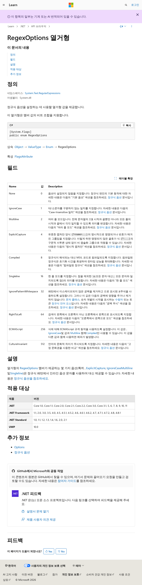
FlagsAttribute (24, 156)
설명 (12, 64)
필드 (12, 59)
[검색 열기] (126, 5)
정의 (12, 54)
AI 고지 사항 (10, 574)
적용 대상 (15, 69)
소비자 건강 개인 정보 (99, 574)
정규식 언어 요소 (61, 303)
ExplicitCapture (95, 368)
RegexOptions (29, 368)
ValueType (34, 147)
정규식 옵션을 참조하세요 (31, 378)
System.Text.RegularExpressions (42, 93)
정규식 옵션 (115, 197)
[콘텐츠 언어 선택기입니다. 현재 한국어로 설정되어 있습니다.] (10, 566)
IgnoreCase (54, 333)
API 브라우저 (38, 26)
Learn (11, 26)
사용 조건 (124, 574)
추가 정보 (15, 74)
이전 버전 (27, 574)
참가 (55, 574)
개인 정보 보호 (70, 574)
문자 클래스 (73, 299)
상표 (5, 579)
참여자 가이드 (67, 481)
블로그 (41, 574)
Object (19, 147)
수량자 (119, 299)
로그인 (135, 4)
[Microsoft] (71, 5)
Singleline (16, 373)
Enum (49, 147)
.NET (22, 26)
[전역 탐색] (3, 5)
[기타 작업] (131, 26)
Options (19, 447)
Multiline (75, 333)
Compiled (91, 333)
